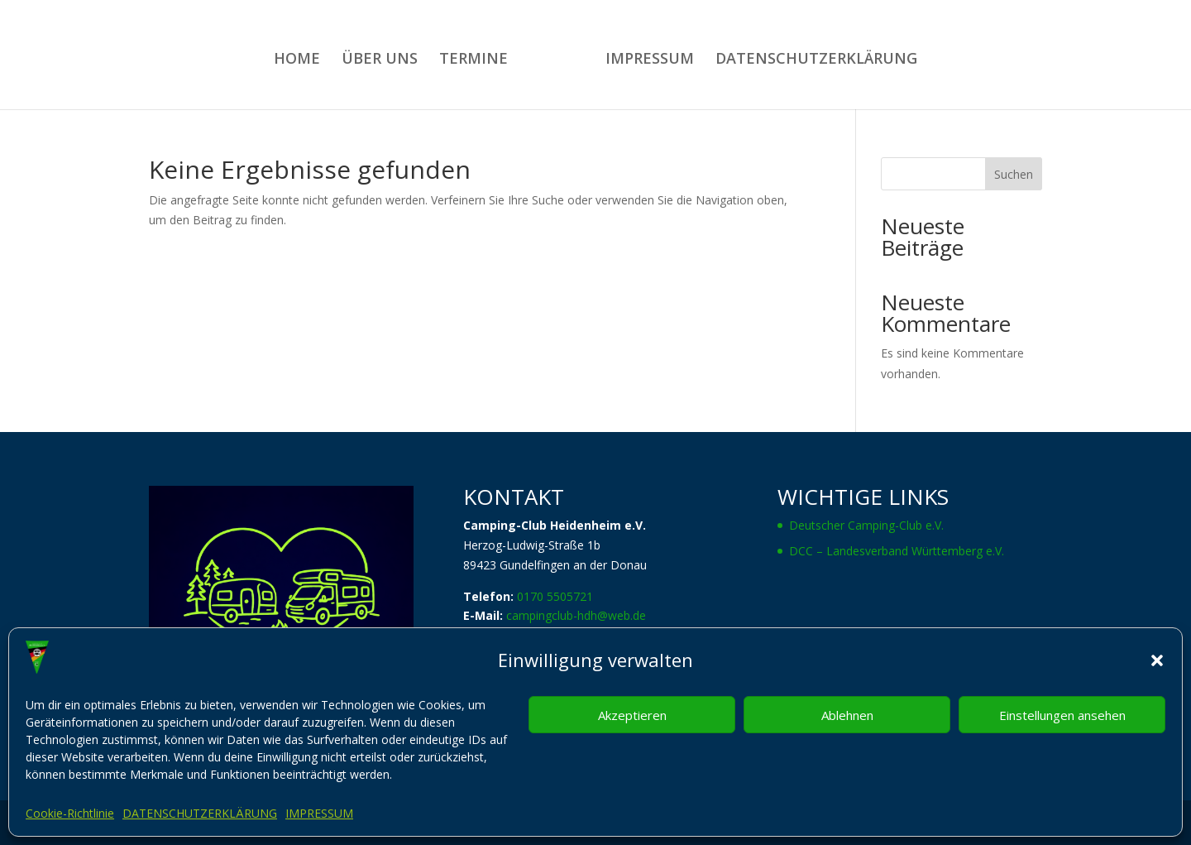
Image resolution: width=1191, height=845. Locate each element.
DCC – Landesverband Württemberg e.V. (896, 551)
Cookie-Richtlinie (70, 813)
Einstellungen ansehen (1062, 715)
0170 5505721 (555, 596)
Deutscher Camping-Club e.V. (866, 525)
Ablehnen (847, 715)
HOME (297, 60)
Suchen (1013, 174)
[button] (1157, 660)
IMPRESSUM (319, 813)
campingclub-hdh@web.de (576, 615)
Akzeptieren (632, 715)
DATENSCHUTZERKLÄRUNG (199, 813)
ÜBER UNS (380, 60)
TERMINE (473, 60)
